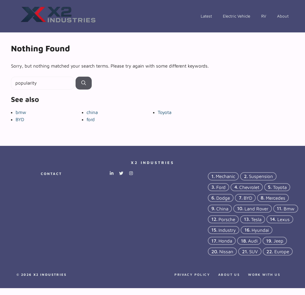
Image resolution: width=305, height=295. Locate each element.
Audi (253, 240)
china (92, 112)
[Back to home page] (59, 15)
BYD (20, 119)
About (283, 16)
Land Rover (256, 208)
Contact (51, 173)
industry (227, 230)
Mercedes (275, 198)
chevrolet (249, 187)
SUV (253, 251)
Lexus (283, 219)
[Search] (84, 83)
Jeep (278, 240)
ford (91, 119)
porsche (226, 219)
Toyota (164, 112)
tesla (256, 219)
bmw (21, 112)
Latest (206, 16)
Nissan (226, 251)
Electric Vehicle (236, 16)
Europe (281, 251)
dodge (223, 198)
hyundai (260, 230)
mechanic (225, 176)
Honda (225, 240)
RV (263, 16)
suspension (261, 176)
